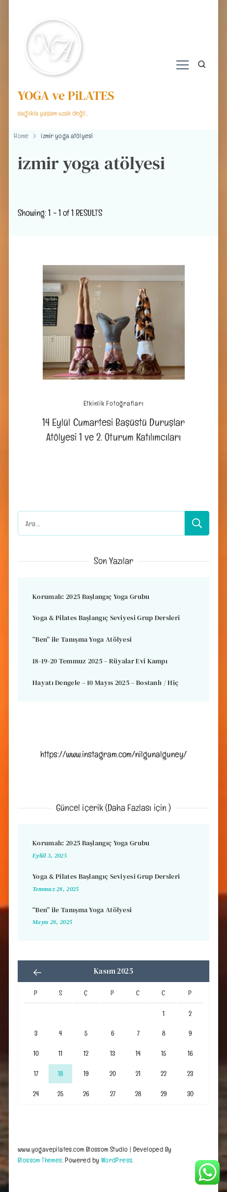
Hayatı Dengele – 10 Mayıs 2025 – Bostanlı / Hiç (105, 682)
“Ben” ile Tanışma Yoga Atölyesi (82, 639)
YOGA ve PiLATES (66, 95)
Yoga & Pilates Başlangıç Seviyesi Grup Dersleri (106, 618)
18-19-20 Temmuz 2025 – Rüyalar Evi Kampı (100, 661)
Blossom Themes (40, 1159)
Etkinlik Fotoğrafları (114, 403)
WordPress (117, 1159)
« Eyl (37, 972)
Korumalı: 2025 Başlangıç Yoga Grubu (91, 596)
